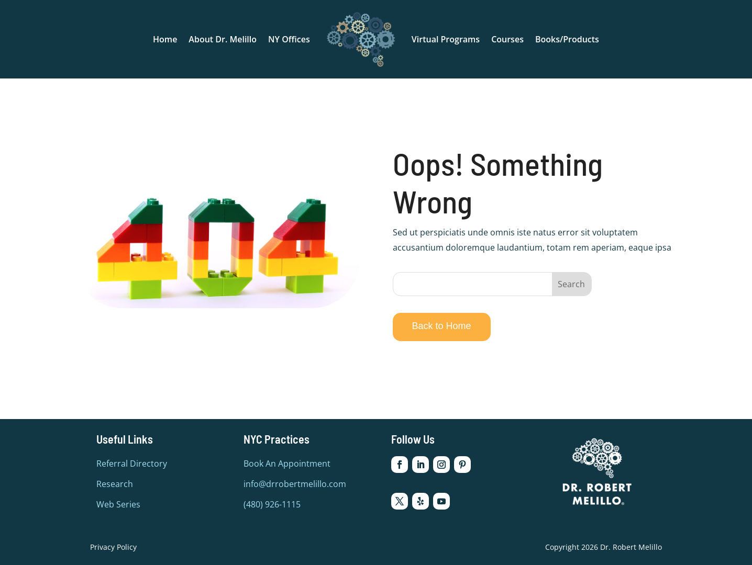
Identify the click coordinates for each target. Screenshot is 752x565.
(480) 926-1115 (272, 504)
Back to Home (441, 326)
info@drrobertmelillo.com (295, 484)
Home (165, 39)
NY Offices (289, 39)
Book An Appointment (287, 463)
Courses (507, 39)
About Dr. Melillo (223, 39)
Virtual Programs (446, 39)
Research (114, 484)
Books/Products (567, 39)
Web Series (118, 504)
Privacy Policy (113, 547)
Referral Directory (131, 463)
